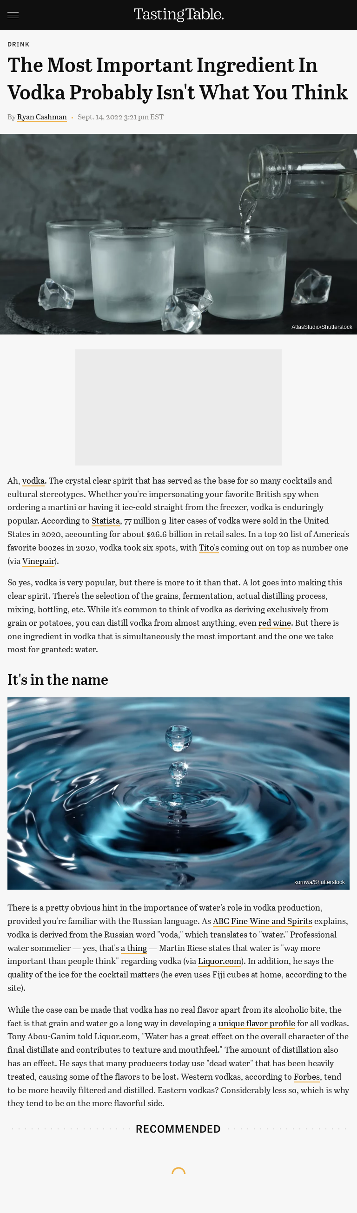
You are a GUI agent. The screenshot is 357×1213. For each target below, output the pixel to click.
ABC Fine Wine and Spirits (262, 921)
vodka (33, 480)
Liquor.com (219, 961)
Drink (18, 44)
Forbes (307, 1076)
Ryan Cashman (42, 116)
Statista (106, 520)
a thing (134, 948)
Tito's (209, 547)
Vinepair (38, 561)
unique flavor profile (256, 1023)
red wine (274, 622)
